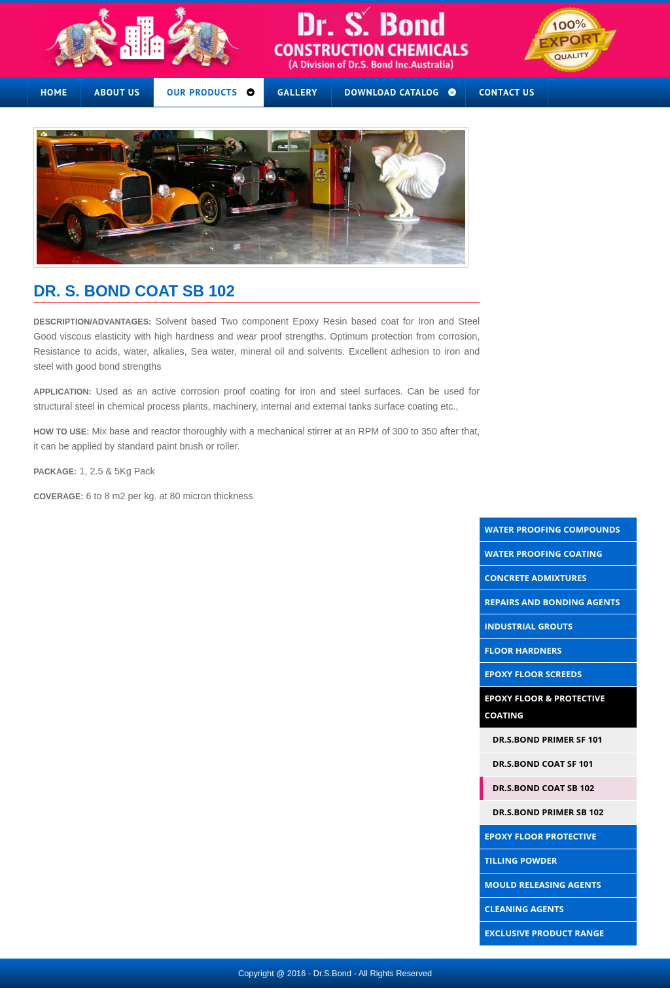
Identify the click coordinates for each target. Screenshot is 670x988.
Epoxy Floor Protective (541, 836)
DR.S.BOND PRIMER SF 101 (548, 739)
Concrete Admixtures (536, 578)
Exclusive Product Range (545, 933)
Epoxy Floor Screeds (533, 674)
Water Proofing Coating (544, 553)
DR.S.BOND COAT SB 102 (544, 788)
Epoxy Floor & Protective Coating (545, 706)
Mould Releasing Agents (543, 885)
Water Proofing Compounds (552, 529)
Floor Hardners (523, 650)
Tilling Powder (521, 860)
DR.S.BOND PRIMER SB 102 (548, 812)
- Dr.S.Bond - (332, 973)
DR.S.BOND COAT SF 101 (543, 763)
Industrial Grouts (529, 626)
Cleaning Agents (524, 909)
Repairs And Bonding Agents (552, 602)
